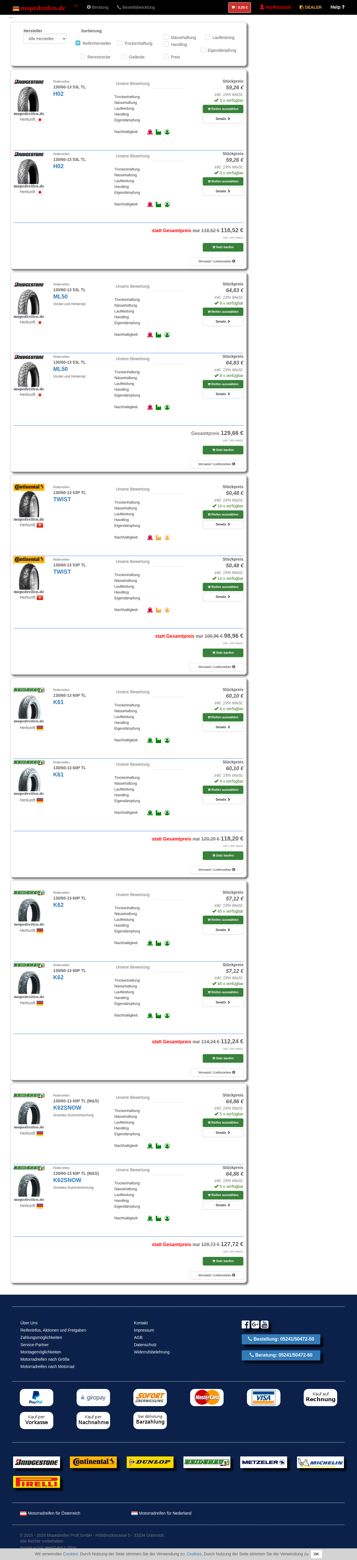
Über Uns (29, 1323)
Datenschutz (145, 1344)
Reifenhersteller (97, 43)
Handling (179, 44)
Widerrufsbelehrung (151, 1352)
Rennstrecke (98, 57)
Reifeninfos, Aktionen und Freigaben (53, 1330)
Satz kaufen (223, 247)
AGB (138, 1337)
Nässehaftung (183, 37)
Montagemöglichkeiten (40, 1352)
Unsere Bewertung (133, 83)
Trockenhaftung (138, 43)
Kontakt (141, 1323)
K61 (58, 702)
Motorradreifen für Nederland (161, 1513)
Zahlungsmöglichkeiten (41, 1337)
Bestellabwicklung (136, 7)
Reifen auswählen (223, 109)
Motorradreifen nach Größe (45, 1359)
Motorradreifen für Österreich (50, 1513)
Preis (175, 57)
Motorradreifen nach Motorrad (47, 1366)
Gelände (137, 57)
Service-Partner (34, 1344)
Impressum (144, 1330)
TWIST (62, 499)
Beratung (98, 7)
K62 (58, 905)
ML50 (60, 296)
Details (223, 118)
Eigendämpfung (222, 50)
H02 (58, 93)
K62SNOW (67, 1107)
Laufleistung (224, 37)
